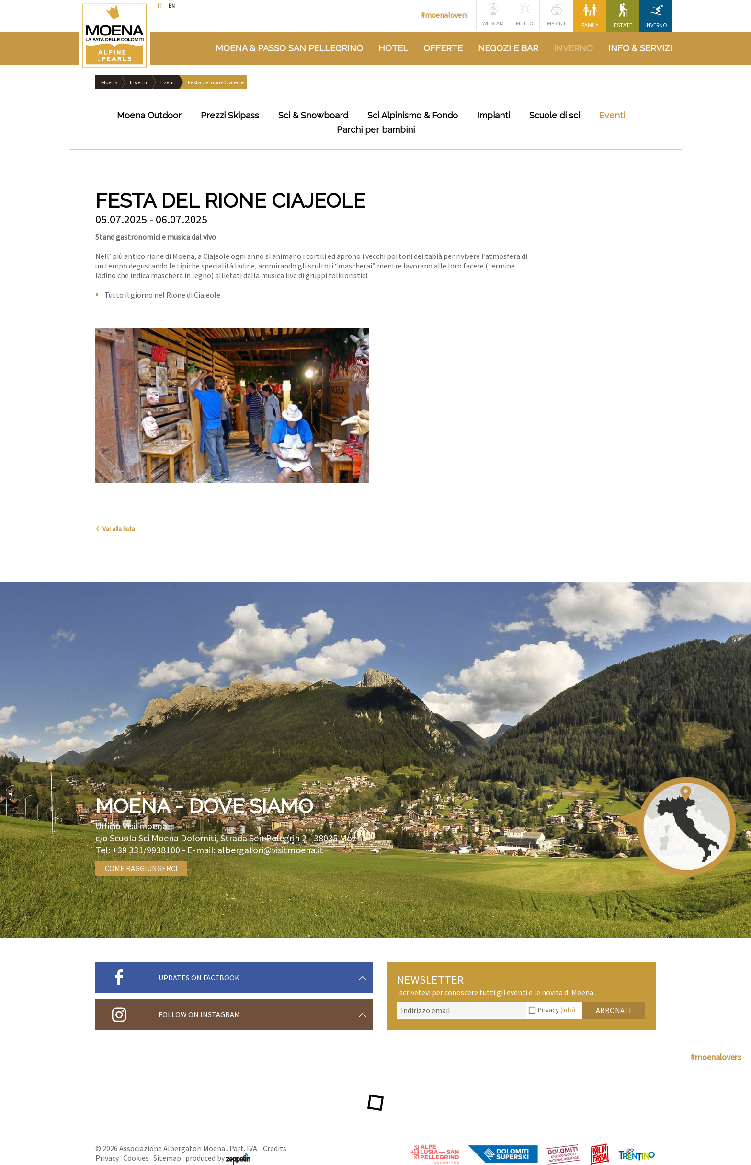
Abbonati (613, 1010)
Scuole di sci (554, 115)
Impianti (557, 15)
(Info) (567, 1009)
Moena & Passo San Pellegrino (289, 48)
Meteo (525, 15)
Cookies (136, 1158)
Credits (274, 1148)
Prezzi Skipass (230, 115)
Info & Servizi (640, 48)
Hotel (393, 48)
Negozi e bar (508, 48)
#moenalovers (444, 15)
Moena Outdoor (149, 115)
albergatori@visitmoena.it (270, 850)
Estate (623, 16)
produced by (217, 1158)
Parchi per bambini (376, 130)
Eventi (168, 82)
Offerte (443, 48)
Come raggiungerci (141, 868)
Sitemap (167, 1158)
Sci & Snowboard (313, 115)
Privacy (556, 1009)
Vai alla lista (115, 528)
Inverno (656, 16)
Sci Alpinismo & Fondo (412, 115)
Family (589, 16)
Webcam (493, 15)
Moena (109, 82)
